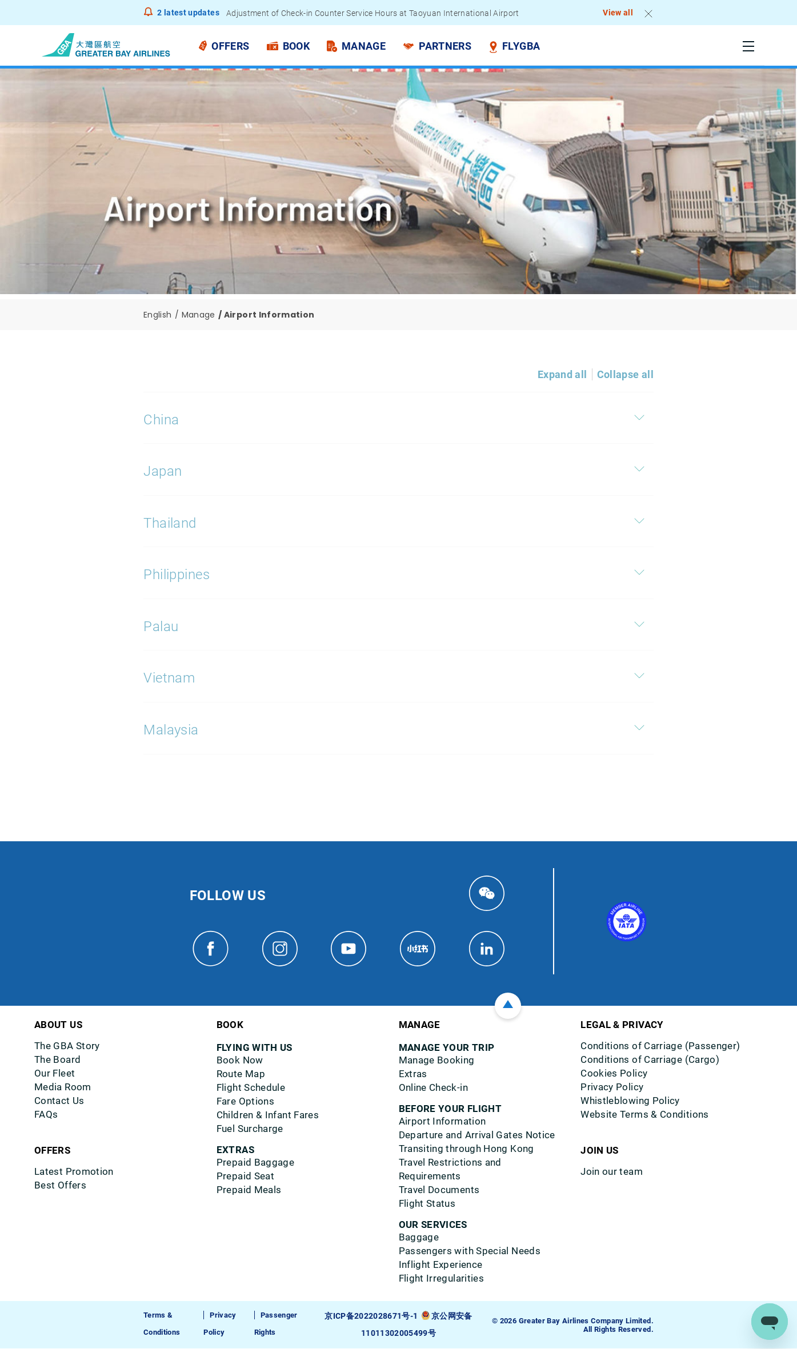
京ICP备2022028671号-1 (372, 1316)
